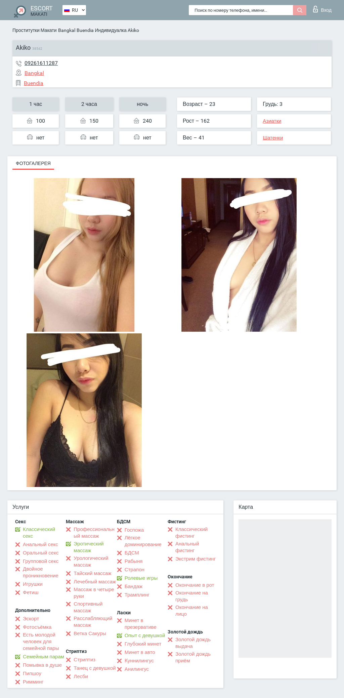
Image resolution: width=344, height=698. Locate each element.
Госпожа (134, 530)
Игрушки (33, 584)
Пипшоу (32, 673)
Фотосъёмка (37, 627)
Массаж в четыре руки (94, 592)
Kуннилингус (139, 661)
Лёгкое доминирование (143, 541)
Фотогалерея (33, 163)
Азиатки (272, 121)
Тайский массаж (92, 573)
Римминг (33, 682)
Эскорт (31, 619)
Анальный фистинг (187, 547)
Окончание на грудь (191, 596)
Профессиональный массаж (94, 532)
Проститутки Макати (34, 30)
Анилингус (137, 669)
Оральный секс (40, 553)
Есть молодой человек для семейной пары (41, 641)
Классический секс (39, 532)
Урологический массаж (91, 561)
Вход (322, 9)
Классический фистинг (191, 532)
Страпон (134, 570)
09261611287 (41, 63)
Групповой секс (40, 561)
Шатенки (273, 138)
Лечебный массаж (95, 582)
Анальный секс (40, 544)
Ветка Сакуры (90, 633)
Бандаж (134, 586)
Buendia (85, 30)
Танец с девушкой (95, 668)
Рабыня (134, 561)
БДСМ (132, 553)
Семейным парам (43, 657)
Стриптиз (84, 660)
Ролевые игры (141, 578)
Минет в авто (140, 652)
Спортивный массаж (88, 607)
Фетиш (31, 592)
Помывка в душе (42, 665)
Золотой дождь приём (193, 657)
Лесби (81, 676)
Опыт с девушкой (145, 635)
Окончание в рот (194, 585)
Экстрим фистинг (195, 559)
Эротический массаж (88, 547)
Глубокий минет (143, 644)
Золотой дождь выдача (193, 643)
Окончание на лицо (191, 610)
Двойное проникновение (40, 572)
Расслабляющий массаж (93, 621)
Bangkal (66, 30)
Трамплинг (137, 595)
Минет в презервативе (141, 623)
